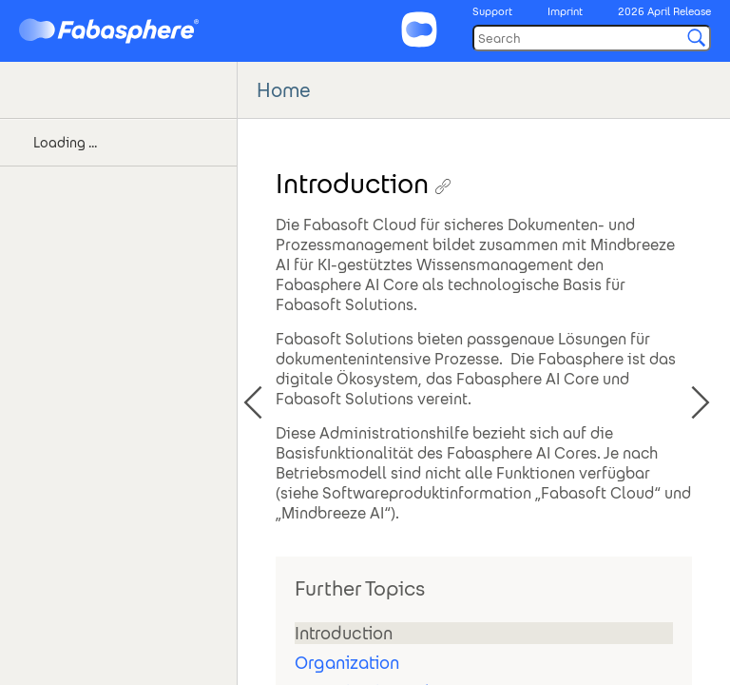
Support (492, 11)
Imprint (565, 11)
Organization (347, 663)
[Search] (591, 38)
